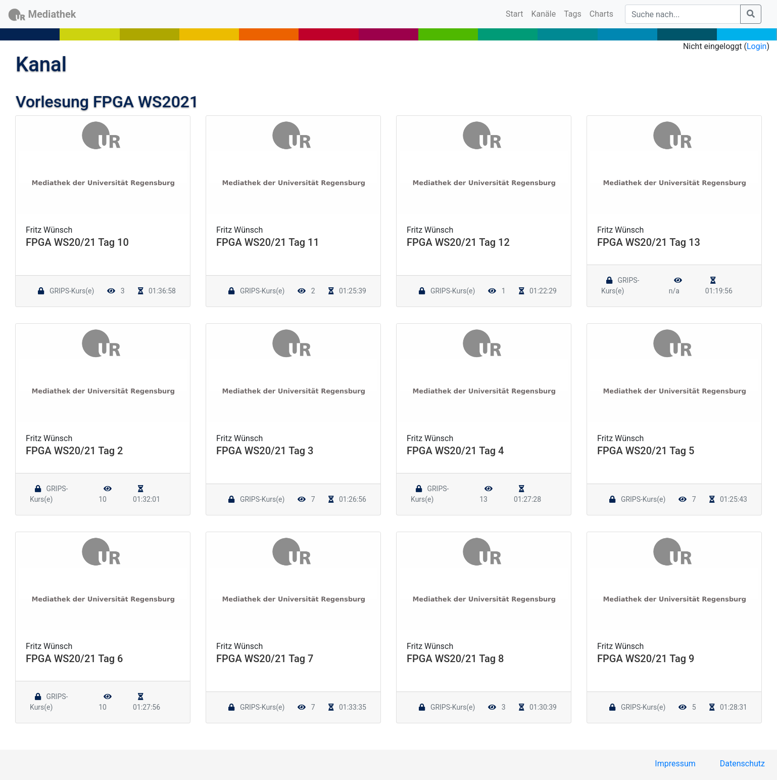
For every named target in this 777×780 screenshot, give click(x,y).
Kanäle (543, 14)
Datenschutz (742, 763)
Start (516, 13)
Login (756, 46)
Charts (601, 14)
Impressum (675, 763)
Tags (572, 14)
